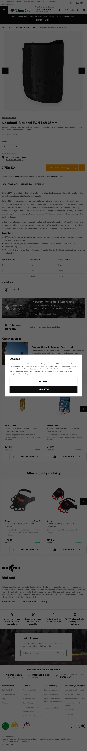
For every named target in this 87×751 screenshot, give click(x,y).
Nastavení (43, 381)
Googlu (33, 369)
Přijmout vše (43, 389)
